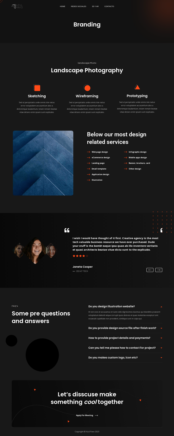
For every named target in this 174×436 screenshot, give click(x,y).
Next (159, 270)
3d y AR (95, 6)
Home (62, 6)
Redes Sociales (78, 6)
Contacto (109, 6)
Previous (150, 270)
